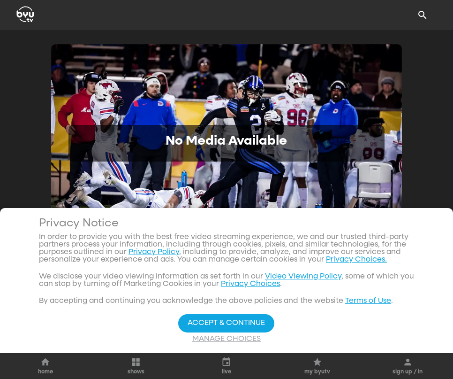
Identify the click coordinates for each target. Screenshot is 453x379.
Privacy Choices (250, 284)
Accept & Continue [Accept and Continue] (226, 323)
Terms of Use (368, 301)
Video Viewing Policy (303, 276)
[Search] (422, 15)
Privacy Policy (153, 252)
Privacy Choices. (356, 259)
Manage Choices (226, 339)
